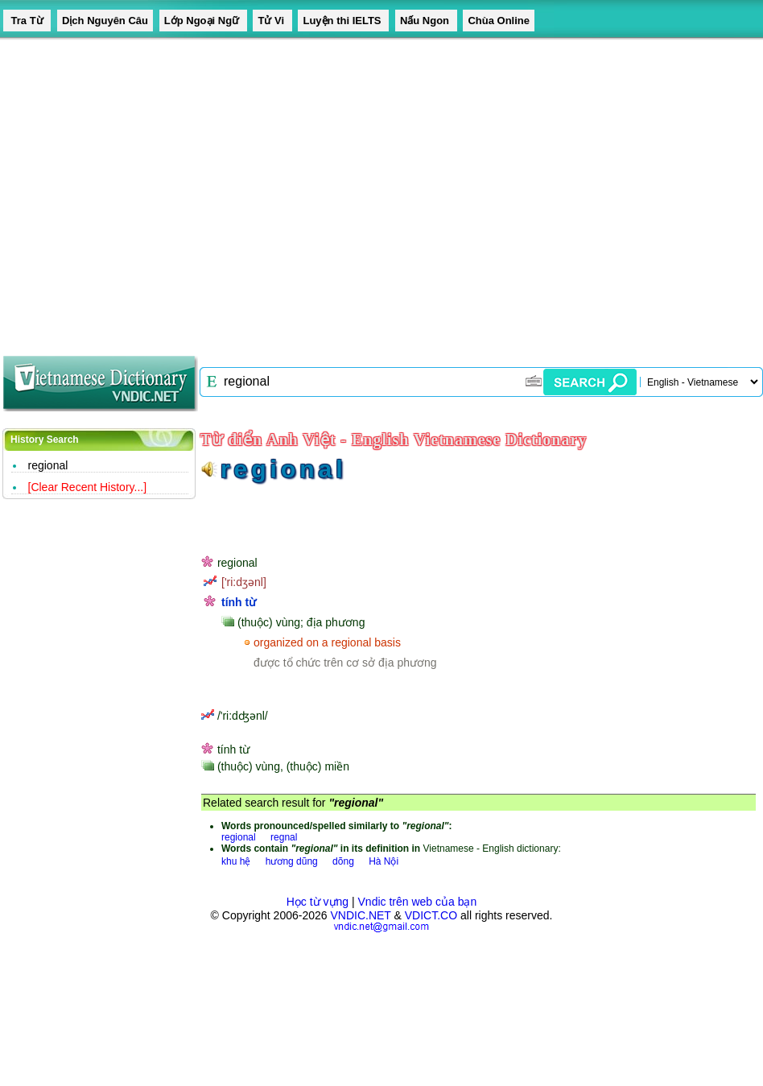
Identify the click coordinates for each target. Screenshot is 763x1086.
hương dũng (292, 861)
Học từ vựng (318, 901)
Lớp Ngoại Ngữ (203, 20)
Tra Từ (27, 20)
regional (48, 465)
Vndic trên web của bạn (417, 901)
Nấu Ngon (426, 20)
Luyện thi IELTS (343, 20)
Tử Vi (272, 20)
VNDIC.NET (360, 915)
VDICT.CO (431, 915)
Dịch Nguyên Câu (105, 20)
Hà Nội (383, 861)
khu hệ (235, 861)
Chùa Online (499, 20)
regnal (283, 837)
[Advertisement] (151, 191)
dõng (343, 861)
